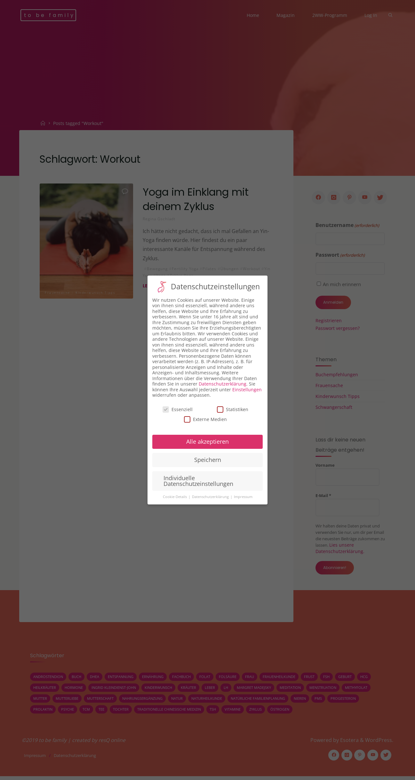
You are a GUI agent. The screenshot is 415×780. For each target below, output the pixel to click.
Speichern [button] (207, 460)
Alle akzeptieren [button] (207, 441)
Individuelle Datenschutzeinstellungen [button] (198, 481)
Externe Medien (205, 419)
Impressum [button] (243, 497)
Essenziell (178, 409)
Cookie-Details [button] (175, 497)
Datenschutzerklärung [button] (211, 497)
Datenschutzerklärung (222, 384)
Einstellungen (247, 389)
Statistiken (232, 409)
